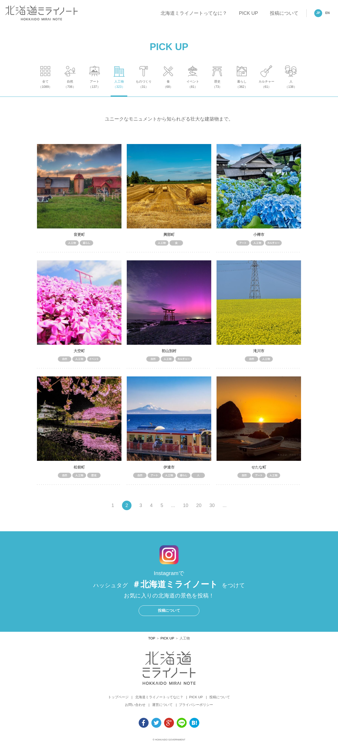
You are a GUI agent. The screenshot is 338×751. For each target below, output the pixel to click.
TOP (151, 641)
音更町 (79, 237)
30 (212, 508)
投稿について (284, 13)
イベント (192, 88)
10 (185, 508)
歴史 (217, 88)
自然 (70, 88)
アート (94, 88)
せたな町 (258, 470)
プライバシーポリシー (196, 708)
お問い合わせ (135, 708)
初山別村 (169, 353)
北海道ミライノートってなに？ (194, 13)
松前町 (79, 470)
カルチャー (266, 88)
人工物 (119, 88)
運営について (162, 708)
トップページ (118, 700)
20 (198, 508)
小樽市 (258, 237)
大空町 (79, 353)
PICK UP (248, 13)
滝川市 (258, 353)
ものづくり (143, 88)
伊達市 (169, 470)
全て (45, 88)
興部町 (169, 237)
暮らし (241, 88)
